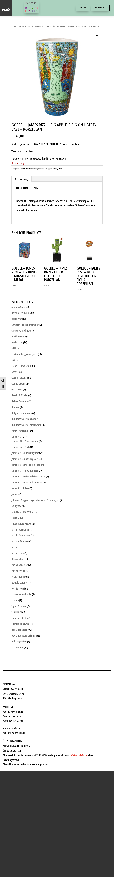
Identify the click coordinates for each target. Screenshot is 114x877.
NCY (60, 168)
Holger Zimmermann (21, 413)
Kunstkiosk (21, 694)
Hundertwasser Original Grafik (26, 425)
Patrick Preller (18, 571)
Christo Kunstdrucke (21, 330)
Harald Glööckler (19, 395)
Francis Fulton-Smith (21, 366)
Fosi (13, 360)
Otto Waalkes (17, 559)
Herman (15, 407)
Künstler (19, 703)
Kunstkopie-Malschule (22, 512)
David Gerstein (18, 336)
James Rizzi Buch (22, 447)
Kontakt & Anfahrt (29, 757)
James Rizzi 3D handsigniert (24, 459)
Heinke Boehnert (19, 401)
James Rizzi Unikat (20, 488)
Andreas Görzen (19, 307)
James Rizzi (16, 436)
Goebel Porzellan (25, 26)
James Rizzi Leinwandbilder (24, 470)
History (17, 748)
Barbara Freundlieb (21, 313)
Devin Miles (17, 342)
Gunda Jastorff (18, 383)
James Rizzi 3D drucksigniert (25, 453)
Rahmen (18, 721)
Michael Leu (17, 547)
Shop (82, 7)
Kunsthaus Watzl (27, 676)
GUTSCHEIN (17, 389)
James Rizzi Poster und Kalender (26, 482)
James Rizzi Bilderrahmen (26, 441)
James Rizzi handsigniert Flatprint (27, 464)
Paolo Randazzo (19, 565)
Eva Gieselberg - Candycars (24, 354)
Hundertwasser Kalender (23, 419)
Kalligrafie (16, 506)
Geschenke (21, 712)
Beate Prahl (17, 319)
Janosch (15, 494)
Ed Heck (15, 348)
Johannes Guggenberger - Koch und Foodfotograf (35, 500)
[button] (97, 36)
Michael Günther (19, 541)
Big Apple (48, 168)
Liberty (55, 168)
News (16, 739)
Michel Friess (17, 553)
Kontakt (100, 7)
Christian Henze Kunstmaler (25, 324)
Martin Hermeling (20, 529)
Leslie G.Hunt (17, 517)
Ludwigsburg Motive (21, 523)
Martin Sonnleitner (20, 535)
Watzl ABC (20, 730)
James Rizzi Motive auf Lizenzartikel (28, 476)
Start (13, 26)
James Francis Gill (19, 431)
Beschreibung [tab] (21, 179)
